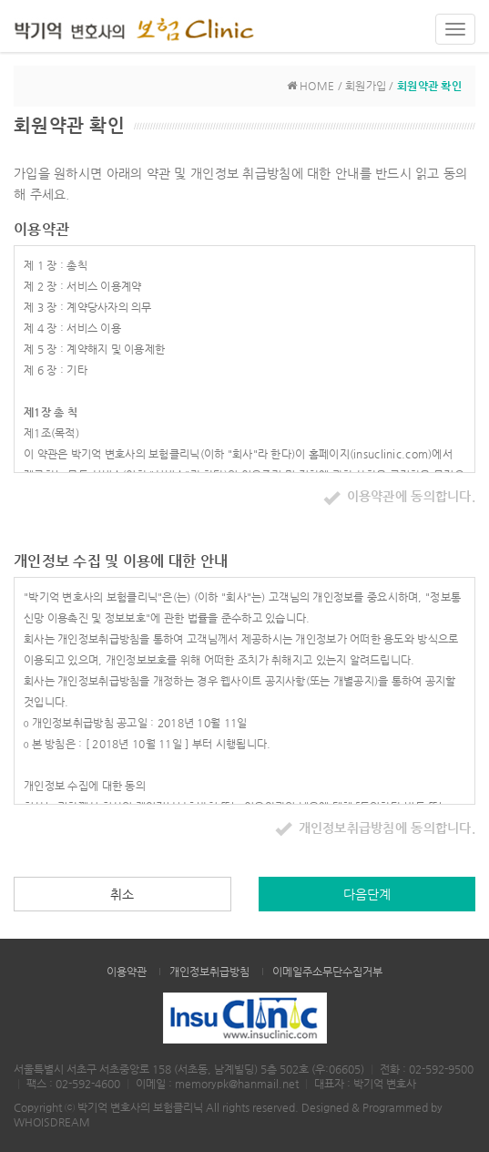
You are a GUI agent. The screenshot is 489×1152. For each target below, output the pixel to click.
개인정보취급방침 (209, 971)
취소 (122, 894)
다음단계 (367, 894)
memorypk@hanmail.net (237, 1083)
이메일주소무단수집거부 (327, 971)
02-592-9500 (441, 1069)
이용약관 (127, 971)
